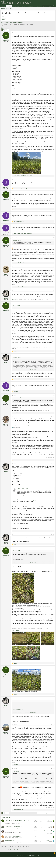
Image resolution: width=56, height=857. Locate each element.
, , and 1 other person (23, 175)
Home (3, 6)
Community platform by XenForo (28, 855)
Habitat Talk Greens (6, 853)
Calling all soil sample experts (13, 826)
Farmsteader (7, 832)
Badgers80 (7, 827)
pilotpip (6, 837)
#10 (53, 354)
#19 (53, 724)
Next (6, 29)
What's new (16, 6)
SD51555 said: (16, 305)
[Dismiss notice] (53, 12)
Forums (9, 6)
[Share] (52, 32)
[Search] (53, 6)
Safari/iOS (4, 18)
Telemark (50, 827)
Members (39, 6)
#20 (53, 768)
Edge (3, 16)
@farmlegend (15, 299)
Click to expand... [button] (33, 369)
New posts (3, 8)
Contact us (29, 853)
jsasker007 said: (16, 240)
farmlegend (4, 27)
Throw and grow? (10, 840)
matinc (50, 841)
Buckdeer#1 (49, 833)
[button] (20, 6)
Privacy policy (43, 853)
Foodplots (18, 823)
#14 (53, 463)
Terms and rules (36, 853)
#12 (53, 395)
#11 (53, 382)
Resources (31, 6)
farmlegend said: (16, 357)
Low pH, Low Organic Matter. (13, 836)
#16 (53, 548)
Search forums (9, 8)
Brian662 (7, 842)
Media (23, 6)
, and (21, 188)
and (18, 221)
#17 (53, 667)
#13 (53, 416)
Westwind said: (16, 771)
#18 (53, 697)
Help (48, 853)
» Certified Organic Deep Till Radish (21, 426)
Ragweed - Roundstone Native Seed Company (24, 500)
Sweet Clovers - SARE (22, 488)
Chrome (3, 19)
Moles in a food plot (10, 831)
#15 (53, 534)
